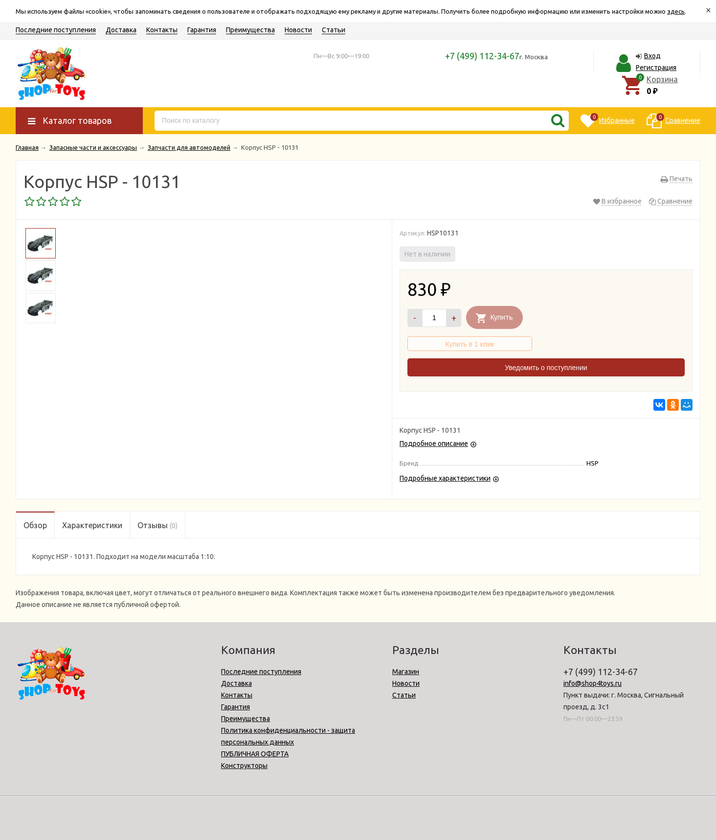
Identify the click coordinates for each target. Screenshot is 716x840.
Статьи (333, 30)
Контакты (162, 30)
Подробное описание (434, 443)
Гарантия (201, 30)
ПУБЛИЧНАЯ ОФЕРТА (255, 754)
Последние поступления (56, 30)
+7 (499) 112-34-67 (482, 56)
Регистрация (656, 67)
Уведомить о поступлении (546, 368)
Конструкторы (244, 766)
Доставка (121, 30)
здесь (676, 11)
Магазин (405, 672)
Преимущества (250, 30)
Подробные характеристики (445, 478)
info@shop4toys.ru (592, 683)
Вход (652, 56)
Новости (298, 30)
